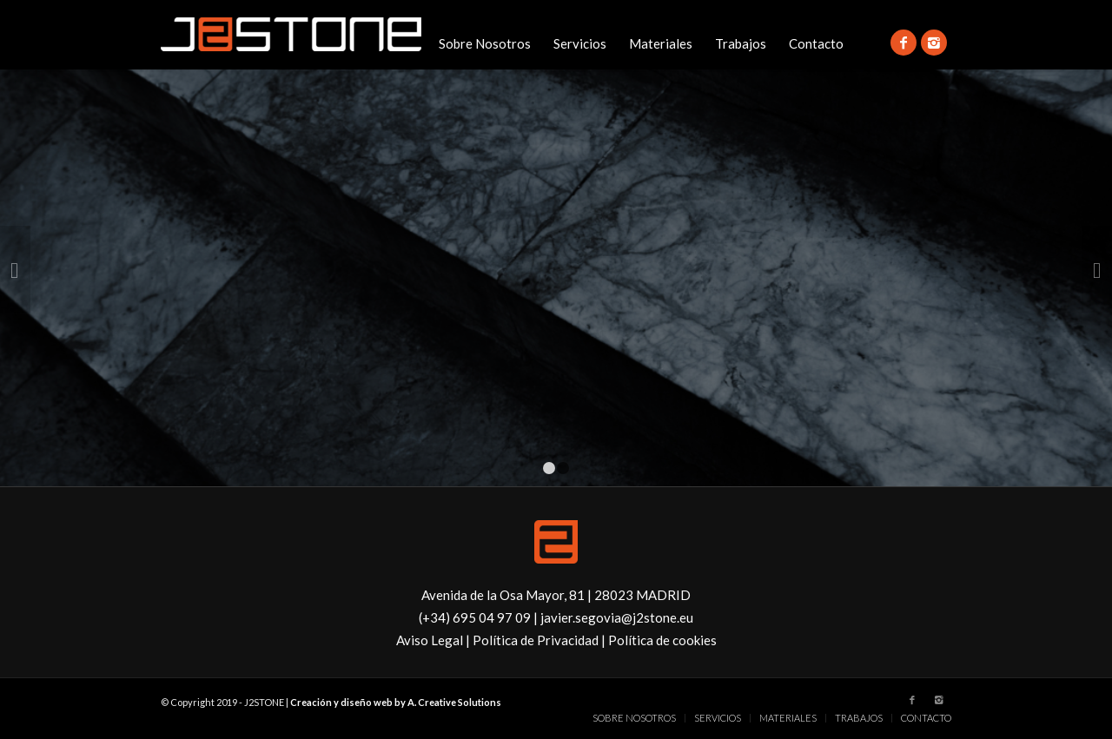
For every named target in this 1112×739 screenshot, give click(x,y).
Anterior (15, 269)
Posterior (1097, 269)
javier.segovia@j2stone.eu (616, 617)
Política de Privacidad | (540, 640)
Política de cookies (662, 640)
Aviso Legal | (434, 640)
